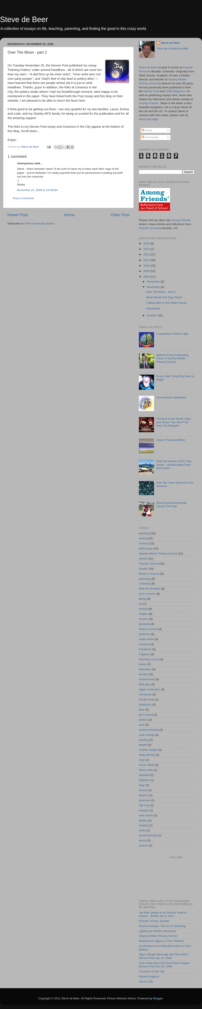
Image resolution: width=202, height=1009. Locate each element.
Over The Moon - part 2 (160, 291)
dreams (143, 795)
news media (146, 639)
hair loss (144, 805)
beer (142, 709)
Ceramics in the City (151, 971)
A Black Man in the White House (166, 302)
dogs (142, 785)
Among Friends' (149, 103)
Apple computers (149, 689)
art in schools (147, 593)
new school (146, 815)
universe (144, 644)
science (144, 619)
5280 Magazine (175, 91)
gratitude (144, 624)
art (140, 603)
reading (143, 825)
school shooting (149, 729)
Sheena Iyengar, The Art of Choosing (162, 926)
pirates (143, 820)
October (152, 315)
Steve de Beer (24, 19)
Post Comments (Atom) (39, 223)
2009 (146, 271)
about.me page (148, 119)
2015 (146, 243)
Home (69, 215)
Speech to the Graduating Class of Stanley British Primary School (172, 358)
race (141, 724)
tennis (142, 840)
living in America (149, 573)
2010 (146, 265)
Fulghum (144, 654)
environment (146, 679)
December (154, 281)
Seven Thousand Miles (170, 440)
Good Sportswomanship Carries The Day (171, 504)
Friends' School (148, 228)
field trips (144, 684)
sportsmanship (148, 835)
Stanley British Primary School (158, 553)
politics (143, 719)
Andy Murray (147, 754)
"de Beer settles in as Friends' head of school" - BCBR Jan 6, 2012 (163, 914)
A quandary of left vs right (172, 333)
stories (143, 558)
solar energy (146, 734)
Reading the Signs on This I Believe (161, 941)
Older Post (120, 215)
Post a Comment (23, 198)
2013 (146, 249)
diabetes (144, 780)
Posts (146, 130)
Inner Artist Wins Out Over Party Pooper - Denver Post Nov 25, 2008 (165, 964)
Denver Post (151, 91)
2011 (146, 260)
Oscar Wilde (146, 764)
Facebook (145, 649)
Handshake (153, 308)
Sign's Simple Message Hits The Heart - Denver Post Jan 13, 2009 (164, 956)
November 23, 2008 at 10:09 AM (37, 190)
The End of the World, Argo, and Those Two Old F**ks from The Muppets (173, 422)
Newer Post (17, 215)
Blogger (158, 998)
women (143, 845)
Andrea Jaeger (148, 749)
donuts (143, 790)
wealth (143, 744)
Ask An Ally (146, 981)
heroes (143, 608)
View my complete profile (172, 48)
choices (144, 543)
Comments (149, 137)
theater (143, 568)
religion (143, 613)
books (142, 664)
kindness (144, 634)
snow (142, 830)
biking (142, 598)
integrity (144, 810)
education (145, 669)
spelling (144, 739)
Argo (142, 759)
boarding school (149, 659)
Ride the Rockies (149, 588)
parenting (145, 578)
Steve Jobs (146, 770)
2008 (146, 276)
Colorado (144, 583)
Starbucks (145, 704)
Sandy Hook (146, 699)
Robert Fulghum (149, 976)
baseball (144, 775)
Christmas (145, 694)
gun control (146, 714)
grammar (144, 800)
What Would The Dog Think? (164, 297)
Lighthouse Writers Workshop (157, 931)
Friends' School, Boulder (154, 921)
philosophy (146, 548)
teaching (144, 533)
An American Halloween (171, 397)
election (144, 674)
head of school (148, 629)
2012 (146, 254)
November (154, 287)
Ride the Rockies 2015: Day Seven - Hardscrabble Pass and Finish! (173, 464)
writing (143, 538)
